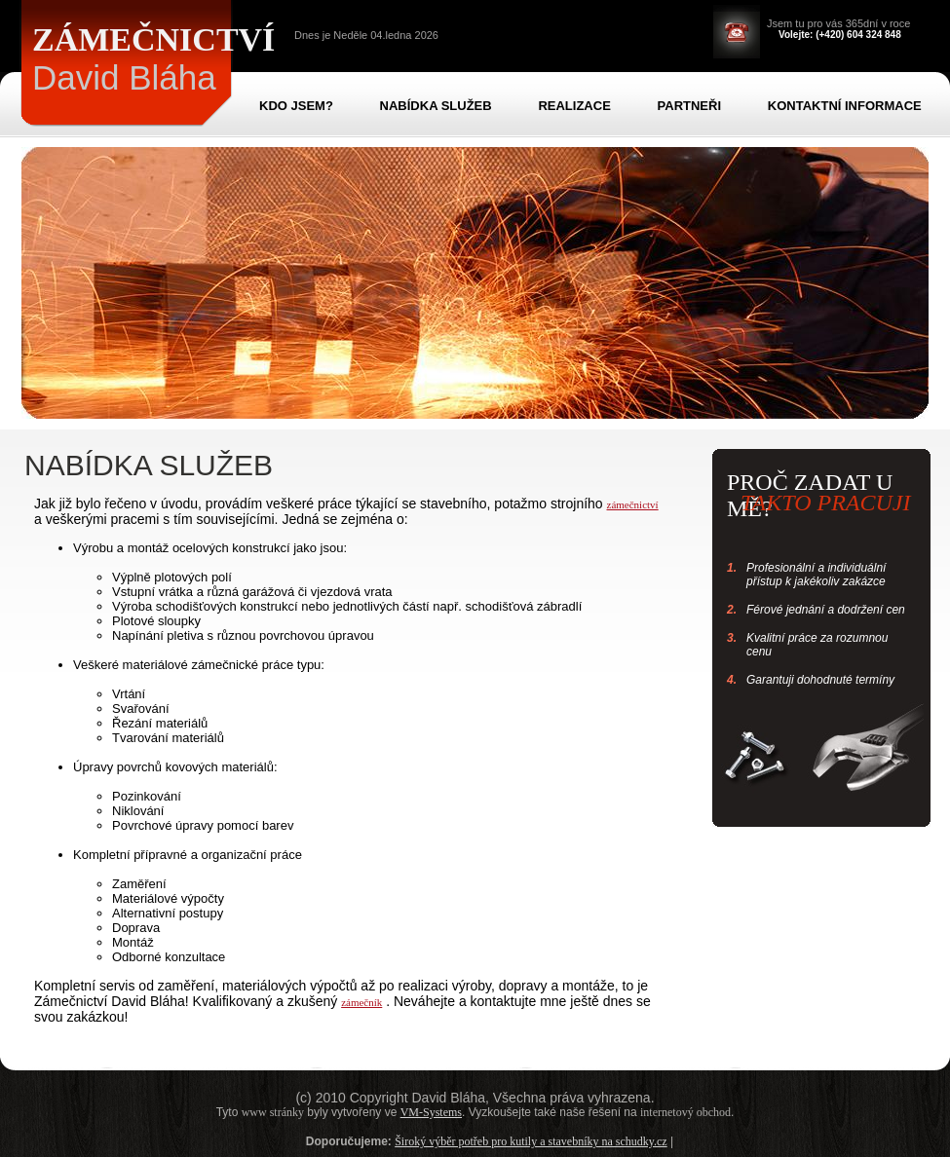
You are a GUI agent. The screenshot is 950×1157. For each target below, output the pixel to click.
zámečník (361, 1002)
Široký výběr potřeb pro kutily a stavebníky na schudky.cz (531, 1141)
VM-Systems (431, 1112)
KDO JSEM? (296, 105)
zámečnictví (633, 504)
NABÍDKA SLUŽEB (436, 105)
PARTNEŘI (689, 105)
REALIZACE (574, 105)
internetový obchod (685, 1112)
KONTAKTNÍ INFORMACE (845, 105)
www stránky (273, 1112)
